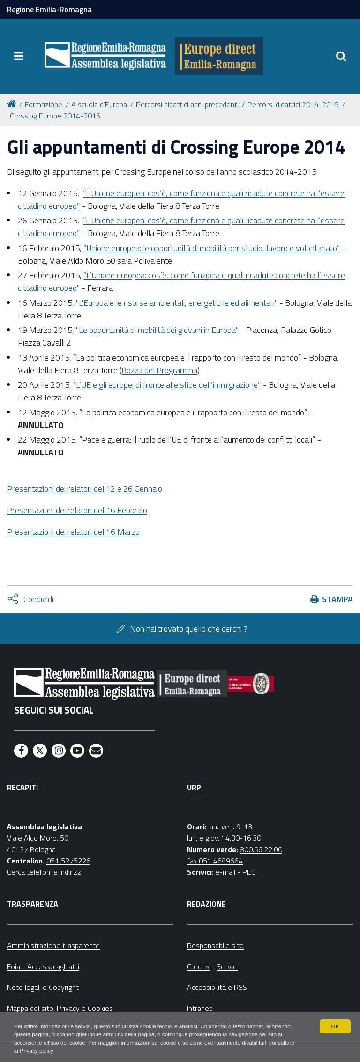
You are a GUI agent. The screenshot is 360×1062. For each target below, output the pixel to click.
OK (335, 1025)
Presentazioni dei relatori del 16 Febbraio (77, 510)
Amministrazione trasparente (53, 945)
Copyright (64, 987)
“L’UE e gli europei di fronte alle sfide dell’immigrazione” (167, 384)
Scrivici (227, 966)
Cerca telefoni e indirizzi (44, 872)
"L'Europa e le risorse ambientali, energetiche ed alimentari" (177, 302)
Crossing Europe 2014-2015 (55, 115)
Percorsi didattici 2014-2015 (293, 104)
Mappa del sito (30, 1008)
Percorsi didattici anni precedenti (187, 104)
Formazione (43, 104)
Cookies (100, 1008)
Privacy (68, 1008)
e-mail (225, 872)
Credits (198, 966)
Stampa (337, 599)
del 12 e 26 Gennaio (84, 488)
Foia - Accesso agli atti (43, 966)
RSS (240, 987)
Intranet (199, 1008)
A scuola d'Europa (99, 104)
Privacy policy (64, 1050)
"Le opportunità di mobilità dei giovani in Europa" (156, 330)
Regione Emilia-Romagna (49, 9)
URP (194, 787)
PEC (248, 872)
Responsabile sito (215, 945)
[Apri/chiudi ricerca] (341, 56)
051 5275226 (68, 860)
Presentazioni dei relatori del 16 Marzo (73, 531)
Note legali (24, 987)
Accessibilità (206, 987)
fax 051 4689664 (215, 860)
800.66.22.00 (261, 849)
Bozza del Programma (159, 370)
